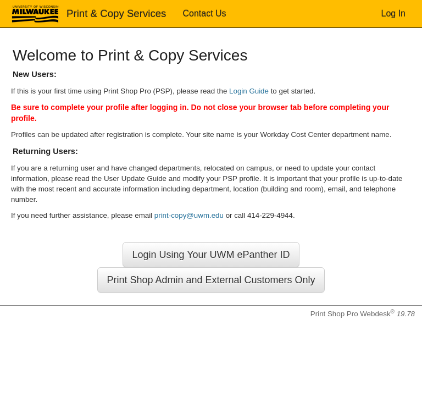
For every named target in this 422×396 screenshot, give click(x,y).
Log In (393, 13)
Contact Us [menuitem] (204, 13)
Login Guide (249, 91)
